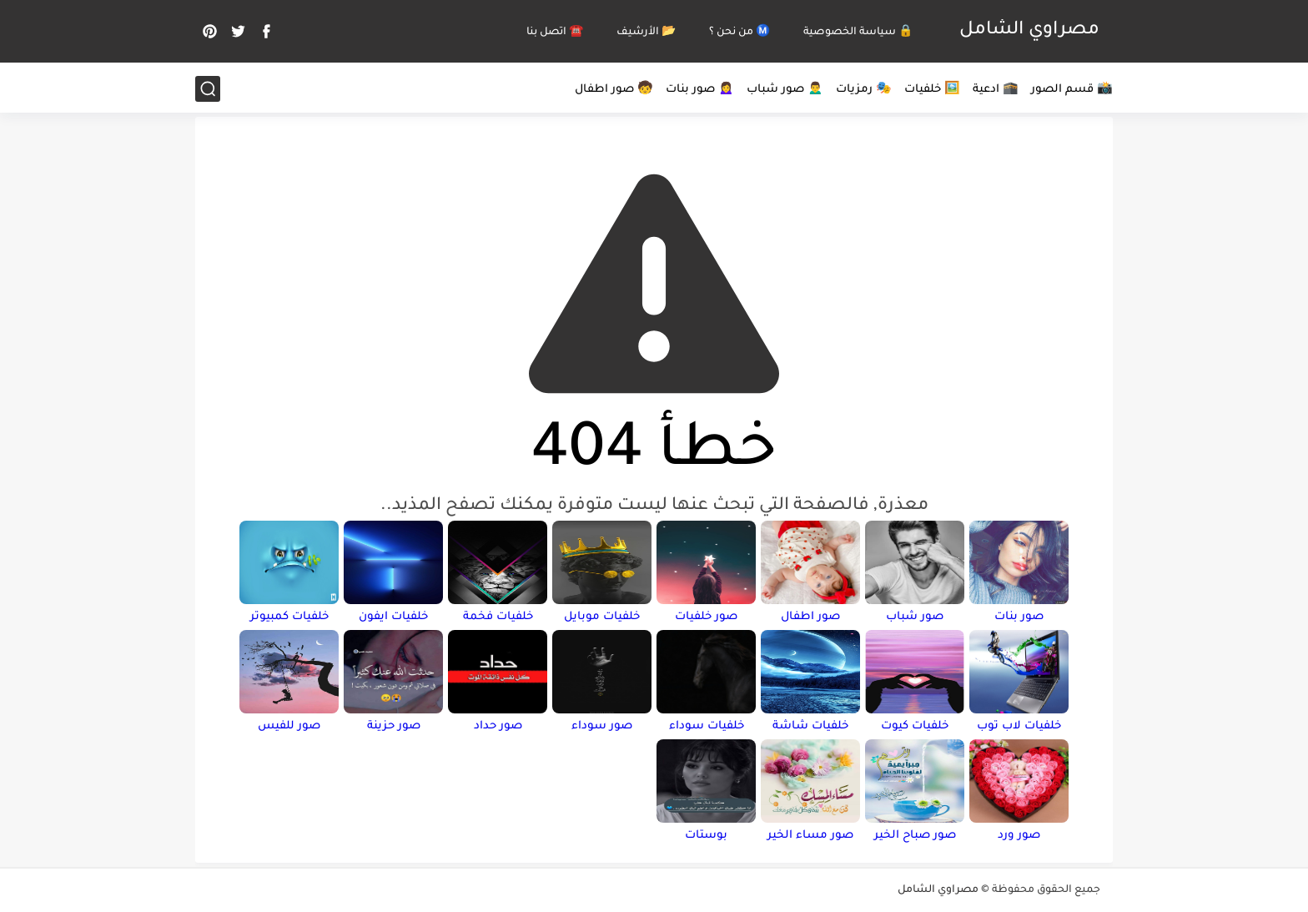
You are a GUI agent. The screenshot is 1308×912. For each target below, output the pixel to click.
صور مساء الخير (810, 835)
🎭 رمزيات (864, 89)
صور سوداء (601, 726)
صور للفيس (289, 726)
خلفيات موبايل (602, 617)
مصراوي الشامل (1029, 31)
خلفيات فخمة (498, 617)
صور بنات (1019, 617)
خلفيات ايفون (393, 617)
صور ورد (1019, 835)
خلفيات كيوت (914, 726)
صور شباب (914, 617)
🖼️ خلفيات (932, 89)
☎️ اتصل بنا (554, 32)
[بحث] (207, 89)
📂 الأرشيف (646, 32)
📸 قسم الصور (1072, 89)
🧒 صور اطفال (614, 89)
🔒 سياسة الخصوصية (858, 32)
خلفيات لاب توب (1019, 726)
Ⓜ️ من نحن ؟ (739, 32)
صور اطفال (810, 617)
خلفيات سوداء (706, 726)
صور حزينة (393, 726)
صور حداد (498, 726)
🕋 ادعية (996, 89)
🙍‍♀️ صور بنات (700, 89)
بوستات (706, 835)
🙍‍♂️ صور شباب (785, 89)
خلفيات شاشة (810, 726)
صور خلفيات (706, 617)
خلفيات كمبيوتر (289, 617)
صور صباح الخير (915, 835)
